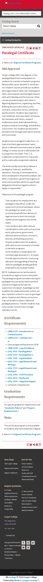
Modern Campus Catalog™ (26, 580)
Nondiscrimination (10, 552)
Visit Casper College (11, 464)
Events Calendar (27, 494)
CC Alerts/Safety (27, 491)
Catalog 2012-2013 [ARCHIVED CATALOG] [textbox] (21, 13)
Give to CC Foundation (29, 498)
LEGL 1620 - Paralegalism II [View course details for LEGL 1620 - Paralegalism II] (20, 355)
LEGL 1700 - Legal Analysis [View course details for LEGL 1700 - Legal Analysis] (20, 358)
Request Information (11, 468)
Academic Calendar (10, 499)
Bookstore (8, 506)
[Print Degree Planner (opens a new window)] (27, 48)
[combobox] (21, 13)
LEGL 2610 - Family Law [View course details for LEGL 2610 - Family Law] (18, 378)
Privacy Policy (9, 555)
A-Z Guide (7, 490)
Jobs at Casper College (29, 501)
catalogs (12, 577)
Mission (18, 555)
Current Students (27, 467)
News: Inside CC (27, 504)
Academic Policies (13, 408)
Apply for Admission (11, 473)
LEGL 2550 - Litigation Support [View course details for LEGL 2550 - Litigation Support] (22, 381)
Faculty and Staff (27, 473)
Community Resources (29, 476)
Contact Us (10, 535)
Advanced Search (8, 33)
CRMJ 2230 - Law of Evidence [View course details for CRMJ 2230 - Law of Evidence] (21, 348)
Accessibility (8, 503)
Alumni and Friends (28, 479)
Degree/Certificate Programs (27, 62)
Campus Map (8, 509)
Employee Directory (11, 493)
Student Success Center (29, 507)
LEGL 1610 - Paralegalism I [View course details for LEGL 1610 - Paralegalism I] (20, 351)
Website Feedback (27, 510)
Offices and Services (11, 496)
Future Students (27, 464)
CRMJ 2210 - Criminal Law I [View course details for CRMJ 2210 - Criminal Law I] (20, 338)
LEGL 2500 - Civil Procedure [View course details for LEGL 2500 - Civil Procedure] (20, 374)
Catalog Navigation (13, 40)
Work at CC (25, 470)
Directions (9, 558)
